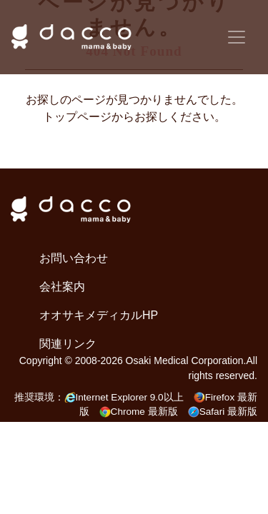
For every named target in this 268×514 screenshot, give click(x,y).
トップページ (77, 117)
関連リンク (67, 344)
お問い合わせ (73, 258)
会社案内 (62, 287)
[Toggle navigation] (237, 37)
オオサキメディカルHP (98, 315)
